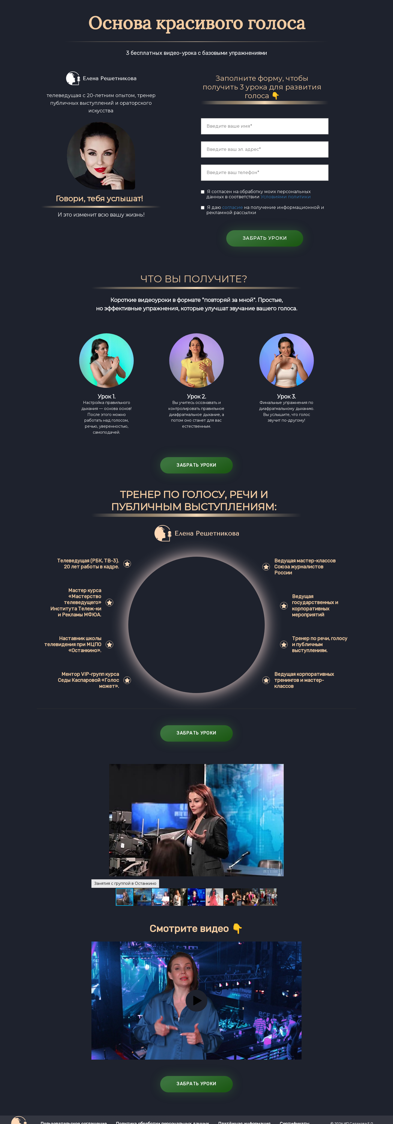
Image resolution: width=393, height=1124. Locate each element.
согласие (233, 207)
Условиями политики (286, 196)
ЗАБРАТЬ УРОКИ (265, 238)
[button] (296, 820)
